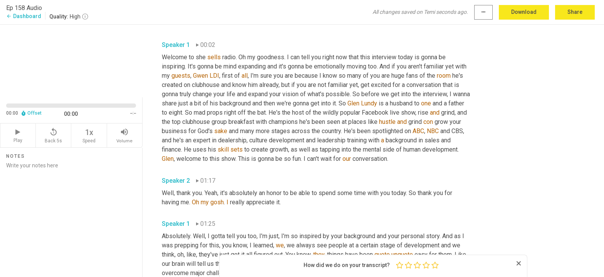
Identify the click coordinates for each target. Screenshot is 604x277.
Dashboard (23, 16)
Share (574, 12)
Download (524, 12)
